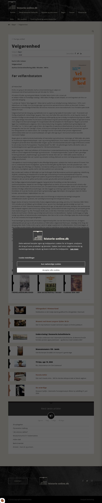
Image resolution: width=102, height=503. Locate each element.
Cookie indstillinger (27, 258)
